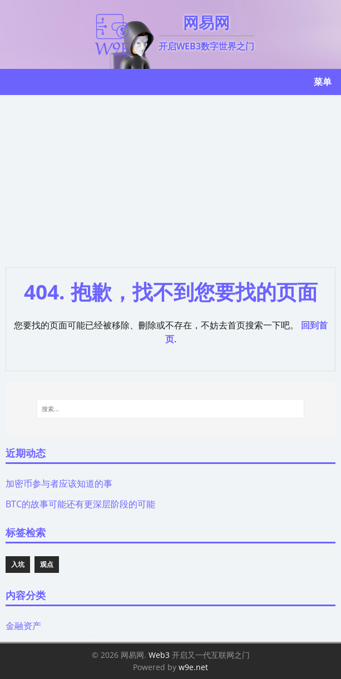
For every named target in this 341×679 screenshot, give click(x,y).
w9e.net (193, 667)
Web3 (159, 655)
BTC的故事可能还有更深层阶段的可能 (80, 504)
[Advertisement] (170, 178)
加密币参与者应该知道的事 (59, 483)
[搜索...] (170, 409)
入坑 (17, 564)
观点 (46, 564)
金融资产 (23, 626)
